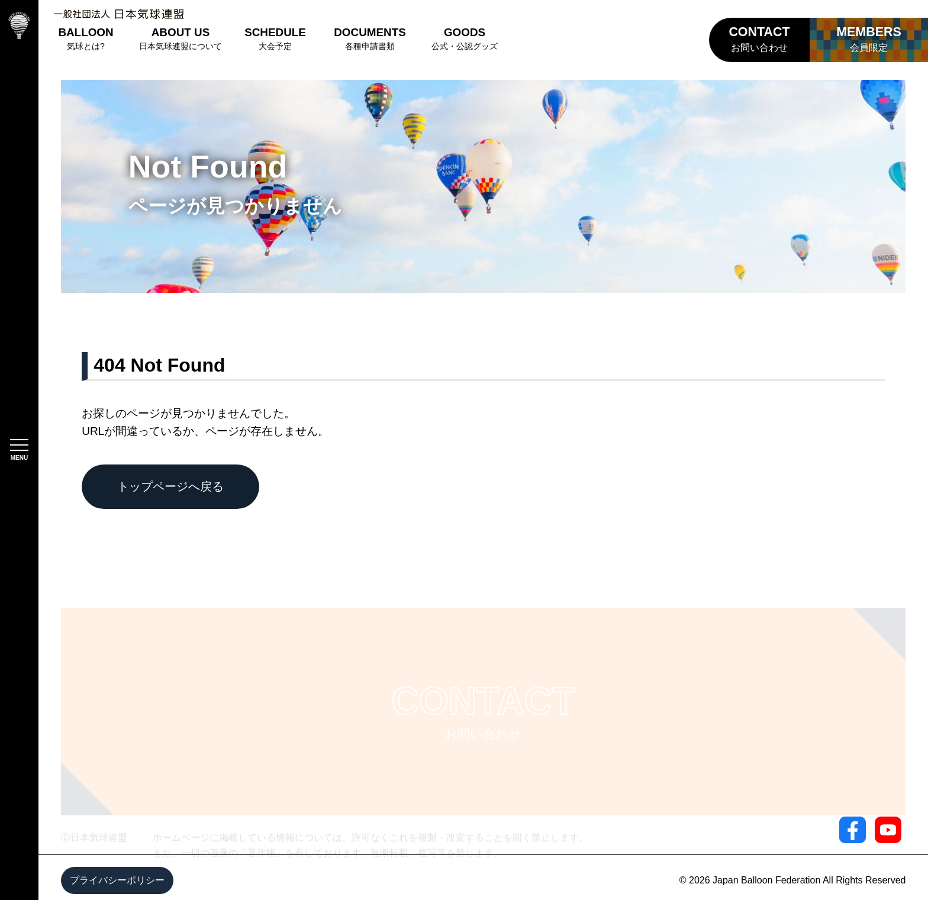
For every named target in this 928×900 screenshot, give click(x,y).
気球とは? (85, 38)
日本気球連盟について (180, 38)
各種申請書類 (370, 38)
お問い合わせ (759, 39)
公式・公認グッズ (464, 38)
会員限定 (868, 39)
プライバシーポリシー (117, 880)
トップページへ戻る (170, 486)
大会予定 (275, 38)
